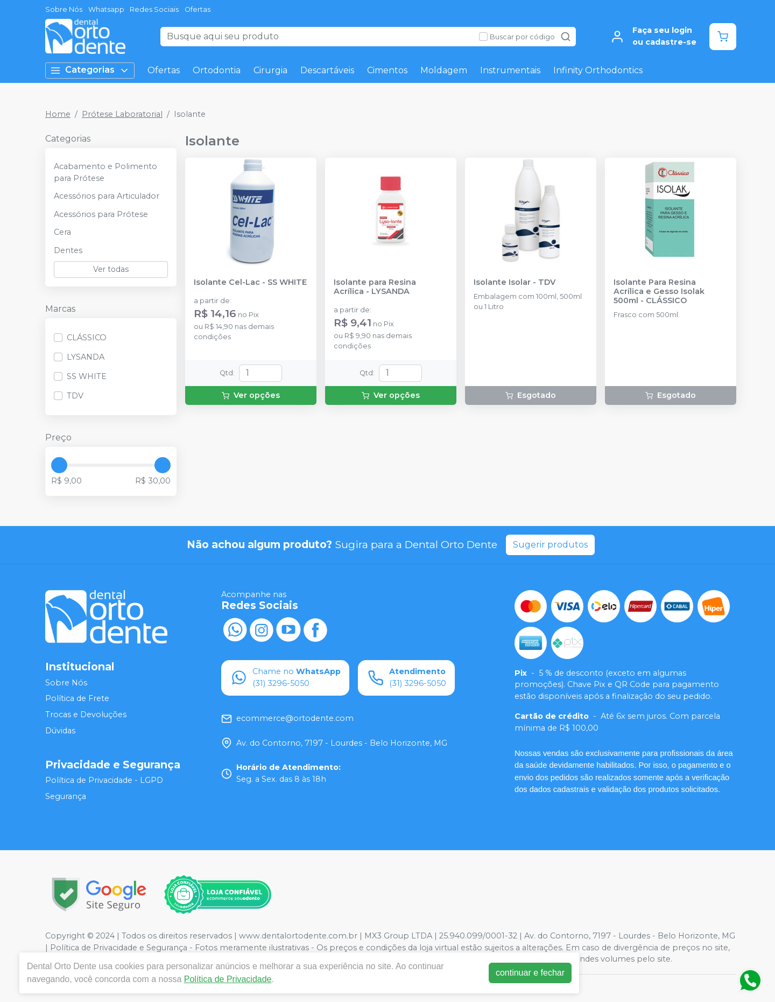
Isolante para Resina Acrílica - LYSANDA (375, 287)
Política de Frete (77, 699)
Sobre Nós (63, 9)
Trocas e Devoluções (85, 714)
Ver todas (111, 269)
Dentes (68, 250)
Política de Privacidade (228, 979)
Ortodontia (217, 70)
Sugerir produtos (550, 544)
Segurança (65, 796)
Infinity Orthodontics (598, 70)
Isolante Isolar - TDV (514, 282)
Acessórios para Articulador (106, 196)
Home (58, 114)
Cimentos (387, 70)
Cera (62, 232)
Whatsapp (106, 9)
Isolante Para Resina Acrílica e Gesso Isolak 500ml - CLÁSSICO (659, 292)
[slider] (59, 465)
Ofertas (197, 9)
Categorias (90, 70)
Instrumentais (510, 70)
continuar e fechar (530, 972)
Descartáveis (327, 70)
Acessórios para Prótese (101, 214)
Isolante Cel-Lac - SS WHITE (250, 282)
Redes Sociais (154, 9)
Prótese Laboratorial (122, 114)
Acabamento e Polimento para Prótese (105, 172)
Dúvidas (60, 730)
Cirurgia (270, 70)
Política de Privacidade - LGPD (104, 781)
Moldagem (443, 70)
